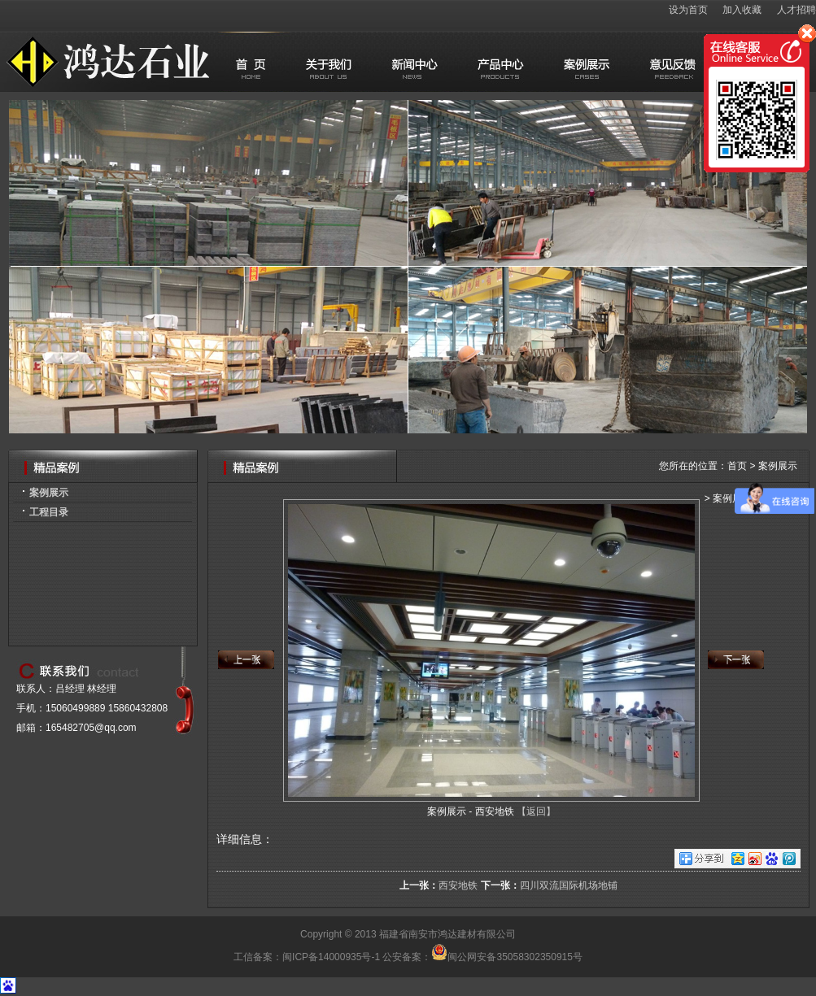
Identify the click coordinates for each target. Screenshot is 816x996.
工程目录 (48, 512)
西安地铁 (458, 885)
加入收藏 (741, 9)
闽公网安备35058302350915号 (506, 957)
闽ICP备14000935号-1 (331, 957)
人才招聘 (796, 9)
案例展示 (48, 492)
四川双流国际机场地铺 (568, 885)
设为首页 (688, 9)
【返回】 (536, 811)
